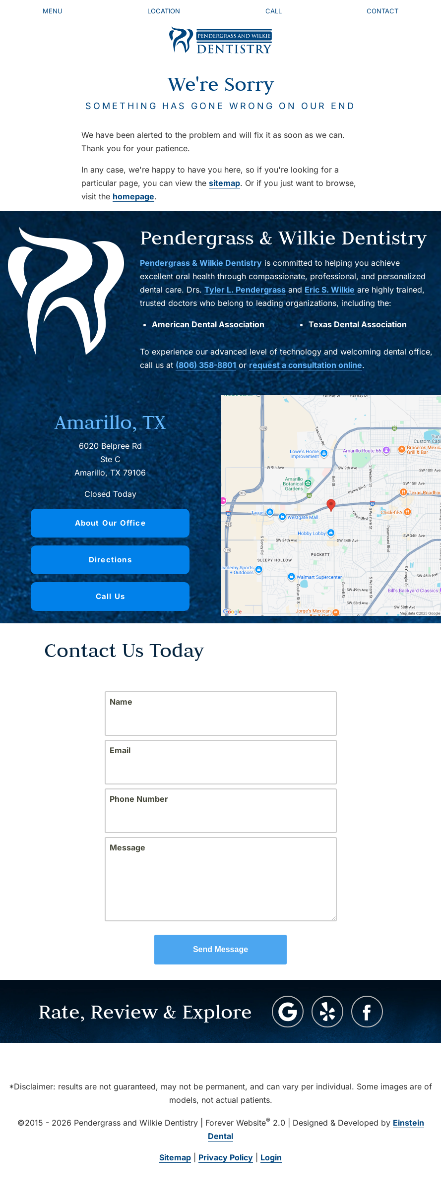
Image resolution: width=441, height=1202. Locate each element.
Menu (53, 11)
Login (271, 1157)
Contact (382, 11)
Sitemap (175, 1157)
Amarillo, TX (110, 421)
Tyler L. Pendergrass (245, 290)
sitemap (224, 183)
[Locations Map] (331, 505)
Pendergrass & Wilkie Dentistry (201, 263)
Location (163, 11)
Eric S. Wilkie (330, 290)
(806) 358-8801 (206, 365)
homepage (133, 196)
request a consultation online (305, 365)
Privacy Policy (225, 1157)
